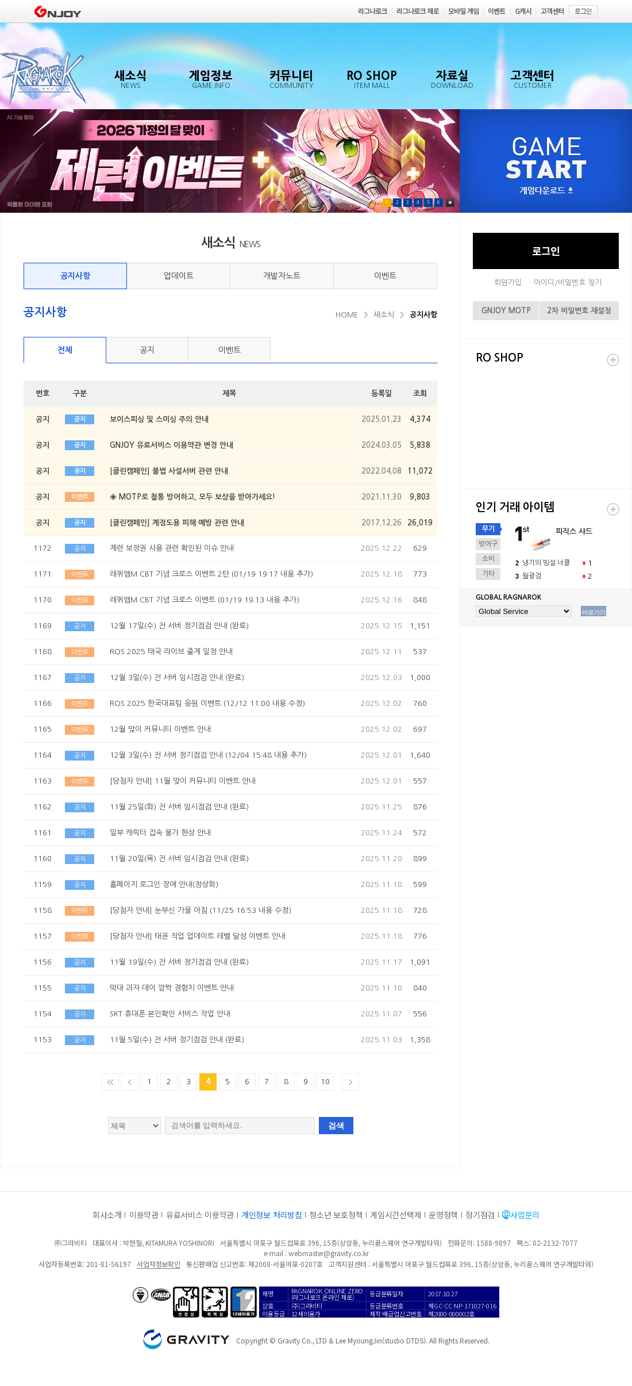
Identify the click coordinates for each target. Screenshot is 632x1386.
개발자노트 (281, 276)
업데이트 (179, 276)
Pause (450, 202)
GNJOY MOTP (506, 310)
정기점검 (480, 1214)
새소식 (383, 314)
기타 (488, 573)
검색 (336, 1125)
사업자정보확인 (158, 1264)
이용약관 (144, 1214)
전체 (64, 350)
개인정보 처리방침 (271, 1214)
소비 (488, 558)
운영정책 (443, 1214)
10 (325, 1081)
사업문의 (524, 1214)
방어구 (488, 543)
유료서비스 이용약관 (200, 1214)
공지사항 (75, 276)
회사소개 (107, 1214)
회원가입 (508, 282)
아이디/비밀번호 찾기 (568, 282)
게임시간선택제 (395, 1214)
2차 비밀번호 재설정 (579, 310)
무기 (488, 528)
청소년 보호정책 (336, 1214)
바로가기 (593, 612)
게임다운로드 (546, 191)
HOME (347, 314)
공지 (147, 350)
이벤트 (385, 276)
